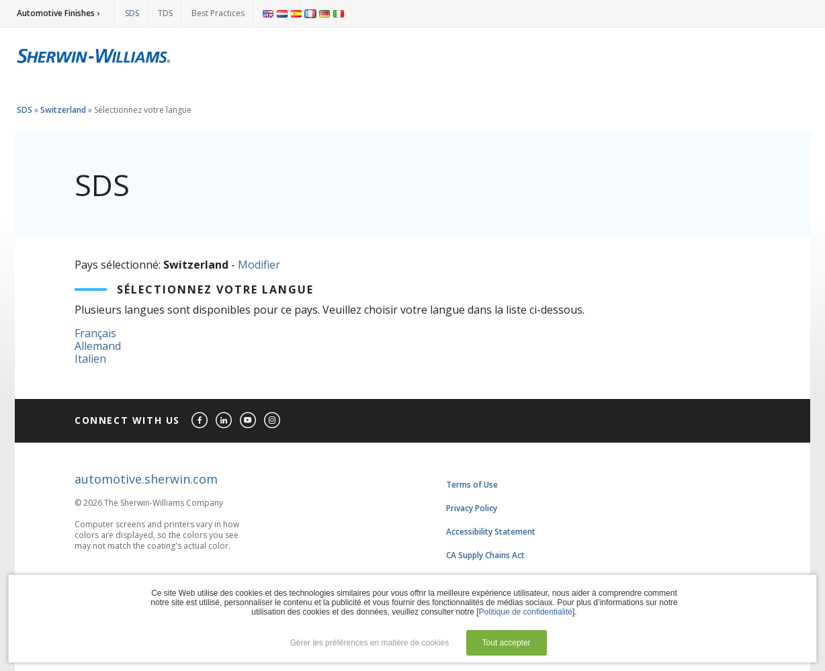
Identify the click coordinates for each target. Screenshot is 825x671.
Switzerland (63, 110)
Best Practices (218, 13)
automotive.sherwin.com (146, 479)
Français (95, 333)
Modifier (259, 264)
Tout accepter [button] (506, 642)
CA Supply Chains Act (485, 555)
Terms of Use (472, 484)
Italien (90, 358)
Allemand (98, 346)
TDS (165, 13)
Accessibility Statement (490, 531)
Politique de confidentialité (525, 612)
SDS (132, 13)
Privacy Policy (471, 508)
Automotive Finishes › (58, 13)
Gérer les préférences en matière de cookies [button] (369, 642)
